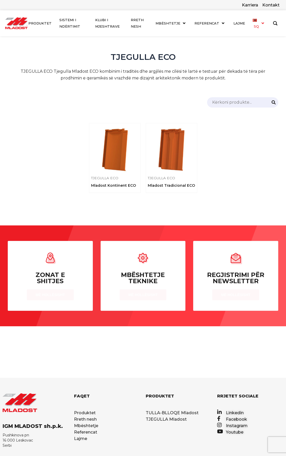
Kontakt (271, 5)
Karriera (250, 5)
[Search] (274, 102)
